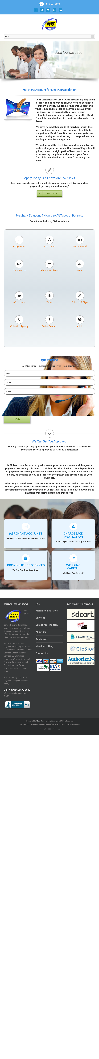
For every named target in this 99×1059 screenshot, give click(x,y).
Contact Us (42, 653)
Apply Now (41, 639)
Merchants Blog (44, 646)
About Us (41, 632)
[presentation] (14, 407)
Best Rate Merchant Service (47, 721)
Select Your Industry (47, 624)
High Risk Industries (47, 610)
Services (40, 617)
